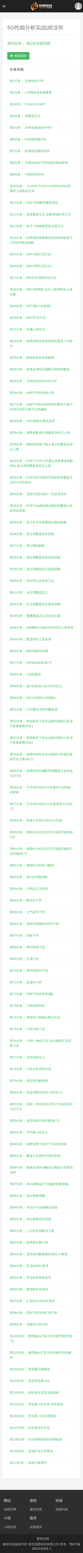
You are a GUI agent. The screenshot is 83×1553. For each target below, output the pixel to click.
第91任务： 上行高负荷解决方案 (32, 1231)
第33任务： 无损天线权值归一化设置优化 (38, 494)
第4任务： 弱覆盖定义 (25, 116)
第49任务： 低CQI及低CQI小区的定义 (36, 686)
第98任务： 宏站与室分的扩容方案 (33, 1312)
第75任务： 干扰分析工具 (27, 1029)
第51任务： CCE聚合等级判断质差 (34, 709)
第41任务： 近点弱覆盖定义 (29, 592)
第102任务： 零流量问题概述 (30, 1369)
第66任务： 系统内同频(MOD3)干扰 (34, 923)
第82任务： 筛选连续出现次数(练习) (35, 1120)
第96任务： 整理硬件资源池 (29, 1289)
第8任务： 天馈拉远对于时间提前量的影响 (39, 162)
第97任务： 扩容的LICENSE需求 (32, 1301)
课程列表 (36, 1509)
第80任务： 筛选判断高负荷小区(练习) (36, 1092)
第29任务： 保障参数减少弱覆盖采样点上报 (40, 432)
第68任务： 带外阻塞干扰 (27, 947)
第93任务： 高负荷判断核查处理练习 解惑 (39, 1254)
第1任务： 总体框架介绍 (26, 81)
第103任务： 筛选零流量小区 (30, 1381)
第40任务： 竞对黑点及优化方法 (32, 580)
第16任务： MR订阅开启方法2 (31, 266)
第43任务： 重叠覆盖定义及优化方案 (35, 616)
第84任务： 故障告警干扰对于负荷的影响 (38, 1144)
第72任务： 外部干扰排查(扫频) (31, 994)
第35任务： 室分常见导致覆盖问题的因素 (38, 522)
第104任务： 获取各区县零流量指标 (34, 1392)
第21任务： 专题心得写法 (27, 329)
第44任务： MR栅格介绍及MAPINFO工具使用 (41, 627)
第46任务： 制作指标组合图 (29, 651)
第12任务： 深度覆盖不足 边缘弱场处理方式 (40, 214)
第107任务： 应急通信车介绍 (30, 1427)
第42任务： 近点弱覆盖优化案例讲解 (35, 604)
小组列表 (10, 1527)
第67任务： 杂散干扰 (24, 935)
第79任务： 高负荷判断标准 (29, 1080)
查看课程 (18, 56)
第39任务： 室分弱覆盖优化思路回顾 (35, 569)
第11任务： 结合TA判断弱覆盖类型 (34, 202)
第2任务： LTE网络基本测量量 (31, 92)
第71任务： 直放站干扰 (26, 982)
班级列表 (62, 1509)
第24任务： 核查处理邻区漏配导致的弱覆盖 (40, 369)
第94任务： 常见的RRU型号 (29, 1266)
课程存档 (43, 1538)
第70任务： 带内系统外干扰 (29, 970)
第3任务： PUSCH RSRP (27, 104)
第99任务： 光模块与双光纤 (29, 1324)
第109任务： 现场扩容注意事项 (31, 1451)
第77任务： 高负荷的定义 (27, 1057)
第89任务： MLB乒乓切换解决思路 (34, 1207)
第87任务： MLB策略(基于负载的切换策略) (39, 1184)
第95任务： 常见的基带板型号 (30, 1277)
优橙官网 (10, 1509)
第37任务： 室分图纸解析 (27, 545)
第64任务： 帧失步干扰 (26, 900)
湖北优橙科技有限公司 (44, 1544)
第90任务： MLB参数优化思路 (30, 1219)
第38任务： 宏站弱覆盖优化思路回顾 (35, 557)
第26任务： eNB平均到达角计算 (32, 392)
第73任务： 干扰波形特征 (27, 1005)
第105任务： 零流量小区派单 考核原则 (36, 1404)
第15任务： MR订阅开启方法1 (31, 254)
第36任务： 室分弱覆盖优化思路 (32, 534)
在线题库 (36, 1527)
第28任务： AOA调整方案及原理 (32, 421)
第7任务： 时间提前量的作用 (30, 151)
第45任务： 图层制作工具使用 (30, 639)
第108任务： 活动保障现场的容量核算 (36, 1439)
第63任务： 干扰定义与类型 (29, 888)
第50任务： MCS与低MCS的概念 (33, 697)
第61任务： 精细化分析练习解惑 (32, 865)
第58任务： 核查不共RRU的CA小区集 (36, 820)
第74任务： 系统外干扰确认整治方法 (35, 1017)
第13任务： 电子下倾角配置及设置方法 (37, 226)
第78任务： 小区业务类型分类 (30, 1069)
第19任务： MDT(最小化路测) (30, 306)
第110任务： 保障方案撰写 (28, 1462)
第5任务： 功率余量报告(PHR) (31, 127)
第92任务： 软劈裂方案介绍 (29, 1242)
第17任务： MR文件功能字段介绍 (33, 277)
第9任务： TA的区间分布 (27, 174)
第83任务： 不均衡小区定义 (29, 1132)
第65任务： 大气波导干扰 (27, 912)
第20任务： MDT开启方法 (28, 317)
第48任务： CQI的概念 (25, 674)
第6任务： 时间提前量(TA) (28, 139)
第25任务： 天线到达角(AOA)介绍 (33, 381)
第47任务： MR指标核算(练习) (31, 662)
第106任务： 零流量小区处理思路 (33, 1416)
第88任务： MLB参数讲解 (27, 1195)
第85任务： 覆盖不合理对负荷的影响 (35, 1155)
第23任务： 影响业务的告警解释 (32, 357)
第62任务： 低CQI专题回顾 (28, 877)
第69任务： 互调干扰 (24, 959)
